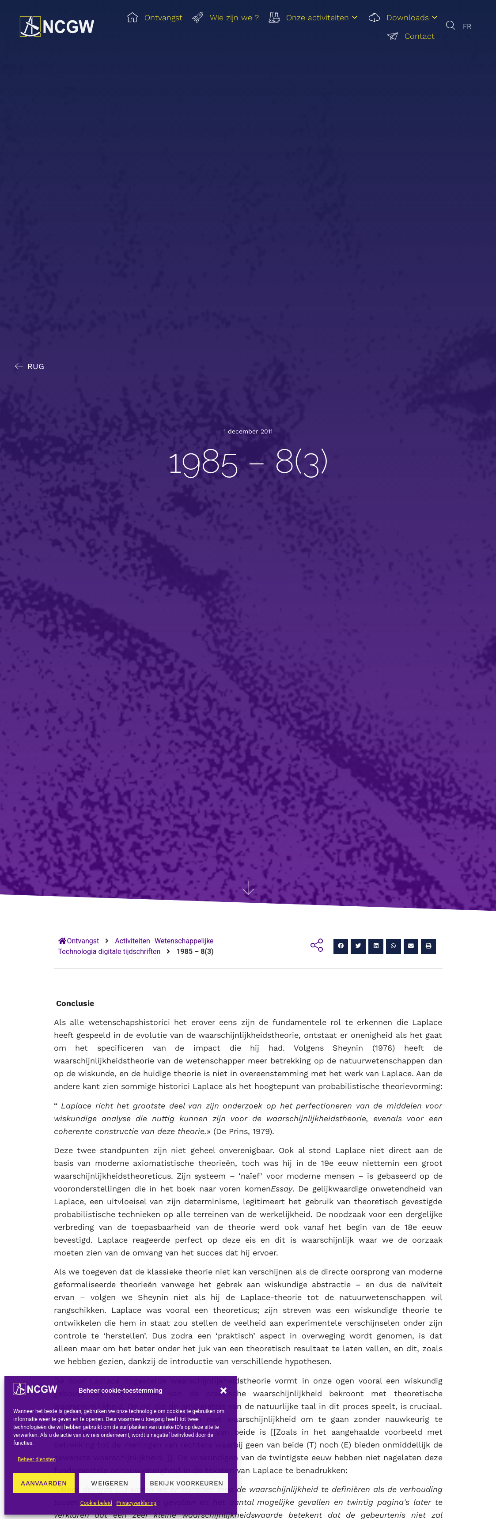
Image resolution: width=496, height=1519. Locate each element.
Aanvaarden (44, 1483)
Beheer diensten (37, 1459)
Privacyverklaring (137, 1503)
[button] (223, 1390)
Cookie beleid (96, 1503)
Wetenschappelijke (184, 941)
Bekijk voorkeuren (186, 1483)
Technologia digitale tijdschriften (109, 951)
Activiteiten (132, 941)
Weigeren (109, 1483)
